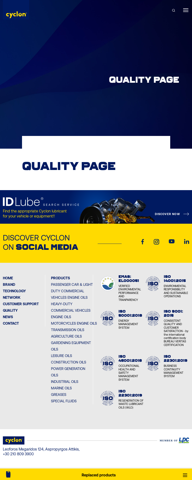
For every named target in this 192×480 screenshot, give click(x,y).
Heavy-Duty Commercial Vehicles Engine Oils (70, 310)
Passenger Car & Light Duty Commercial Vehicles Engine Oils (72, 290)
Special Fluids (64, 401)
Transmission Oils (67, 330)
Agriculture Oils (66, 336)
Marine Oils (61, 388)
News (8, 317)
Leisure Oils (61, 356)
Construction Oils (68, 362)
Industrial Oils (64, 382)
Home (8, 278)
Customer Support (21, 304)
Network (11, 297)
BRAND (9, 284)
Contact (11, 323)
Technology (14, 291)
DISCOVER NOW (167, 214)
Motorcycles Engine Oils (74, 323)
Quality (10, 310)
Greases (58, 394)
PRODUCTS (60, 278)
